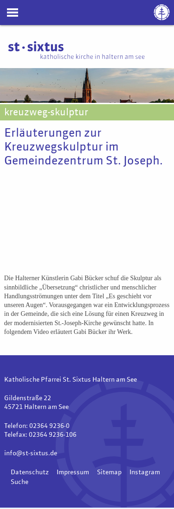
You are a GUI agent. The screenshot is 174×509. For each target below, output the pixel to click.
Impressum (73, 472)
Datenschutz (30, 472)
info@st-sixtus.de (30, 453)
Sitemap (109, 472)
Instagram (144, 472)
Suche (19, 482)
